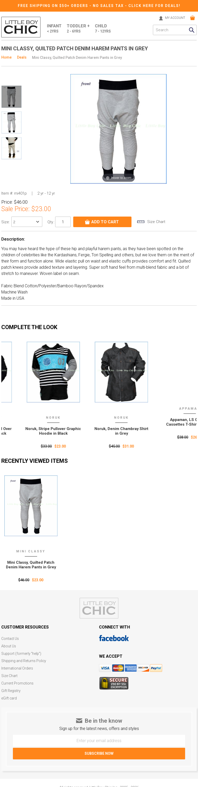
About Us (8, 645)
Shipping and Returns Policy (24, 660)
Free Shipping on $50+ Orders (54, 6)
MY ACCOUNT (173, 18)
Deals (22, 57)
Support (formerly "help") (21, 653)
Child (104, 28)
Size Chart (9, 674)
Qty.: (51, 221)
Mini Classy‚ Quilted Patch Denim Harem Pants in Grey (31, 564)
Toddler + (78, 28)
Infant (54, 28)
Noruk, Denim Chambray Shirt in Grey (164, 430)
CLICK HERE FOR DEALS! (155, 6)
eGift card (9, 696)
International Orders (17, 667)
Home (6, 57)
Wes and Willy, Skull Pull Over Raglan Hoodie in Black (27, 430)
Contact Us (10, 638)
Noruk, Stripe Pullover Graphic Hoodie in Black (95, 430)
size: (6, 222)
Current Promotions (17, 681)
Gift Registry (11, 689)
